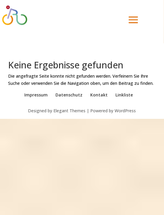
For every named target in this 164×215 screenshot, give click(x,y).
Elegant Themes (69, 110)
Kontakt (99, 95)
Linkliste (124, 95)
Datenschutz (68, 95)
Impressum (36, 95)
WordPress (125, 110)
